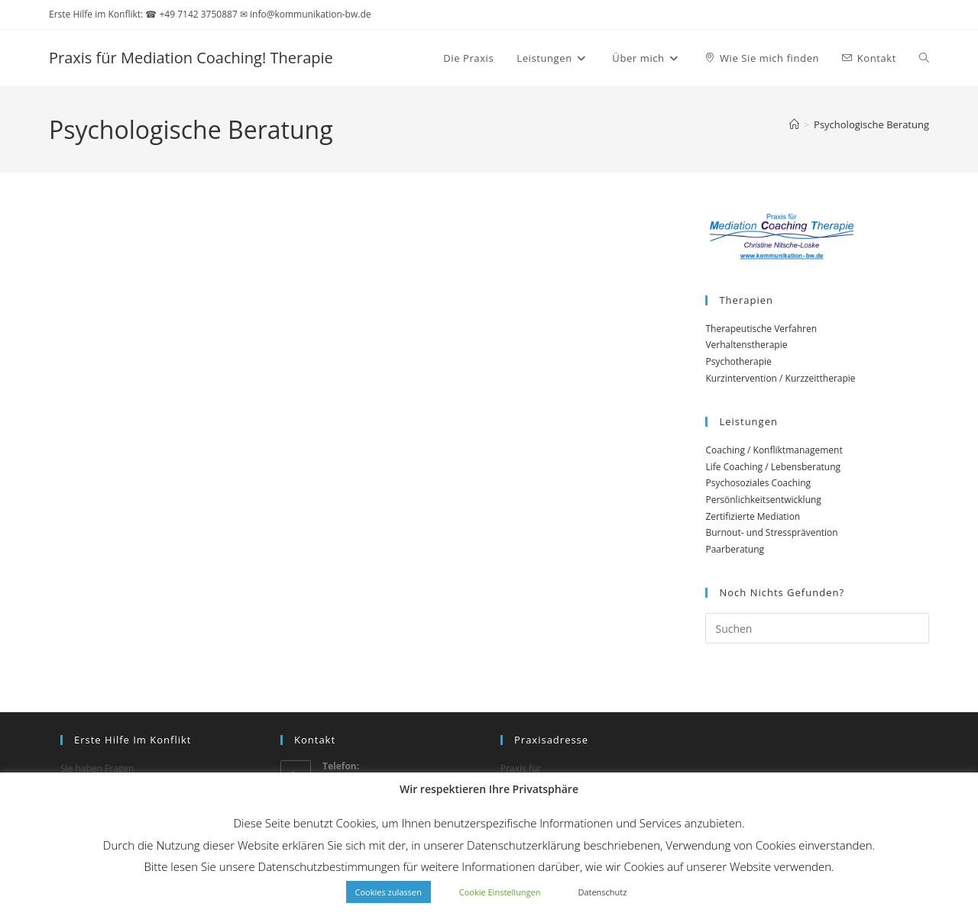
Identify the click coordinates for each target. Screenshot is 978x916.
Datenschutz (602, 892)
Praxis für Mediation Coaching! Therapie (191, 57)
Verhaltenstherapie (746, 344)
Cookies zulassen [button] (388, 892)
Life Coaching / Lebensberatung (772, 466)
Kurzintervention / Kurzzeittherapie (780, 378)
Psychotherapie (738, 361)
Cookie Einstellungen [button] (500, 892)
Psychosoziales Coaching (758, 482)
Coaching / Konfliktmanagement (773, 449)
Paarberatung (734, 549)
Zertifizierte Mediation (752, 516)
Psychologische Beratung (871, 124)
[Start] (794, 124)
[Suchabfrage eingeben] (817, 628)
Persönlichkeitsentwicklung (763, 499)
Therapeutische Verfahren (761, 328)
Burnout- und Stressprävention (771, 532)
